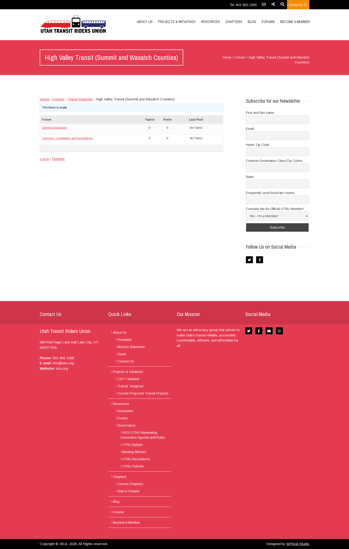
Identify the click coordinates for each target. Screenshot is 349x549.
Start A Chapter (128, 491)
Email (250, 129)
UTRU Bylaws (132, 445)
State (250, 177)
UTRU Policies (133, 466)
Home (227, 57)
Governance (126, 425)
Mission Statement (131, 347)
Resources (210, 21)
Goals (121, 354)
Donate (298, 5)
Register (58, 159)
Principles (124, 340)
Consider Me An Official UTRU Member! (275, 209)
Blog (252, 21)
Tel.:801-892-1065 (243, 5)
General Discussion (54, 127)
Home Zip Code (257, 145)
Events (122, 418)
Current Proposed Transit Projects (142, 393)
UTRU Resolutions (136, 459)
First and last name (260, 113)
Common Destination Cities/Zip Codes (274, 161)
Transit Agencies (80, 99)
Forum (240, 57)
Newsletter (125, 411)
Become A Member (295, 21)
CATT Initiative (128, 379)
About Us (145, 21)
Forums (268, 21)
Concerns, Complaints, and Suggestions (67, 138)
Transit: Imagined (130, 386)
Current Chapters (130, 484)
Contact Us (125, 361)
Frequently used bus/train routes (270, 193)
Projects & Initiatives (177, 21)
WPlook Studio (297, 544)
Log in (44, 159)
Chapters (233, 21)
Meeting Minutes (134, 452)
